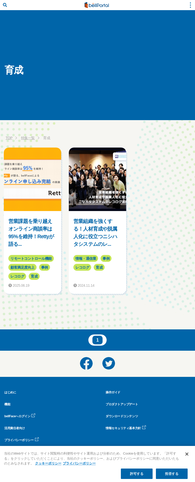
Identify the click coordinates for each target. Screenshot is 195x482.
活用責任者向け (14, 428)
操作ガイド (113, 392)
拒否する (171, 476)
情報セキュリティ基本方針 (126, 428)
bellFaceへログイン (20, 416)
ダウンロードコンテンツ (122, 416)
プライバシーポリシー (21, 440)
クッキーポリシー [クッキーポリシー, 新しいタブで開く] (48, 466)
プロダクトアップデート (122, 404)
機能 (7, 404)
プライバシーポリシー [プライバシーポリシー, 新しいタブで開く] (79, 466)
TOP (9, 138)
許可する (136, 476)
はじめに (10, 392)
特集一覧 (28, 138)
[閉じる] (186, 456)
